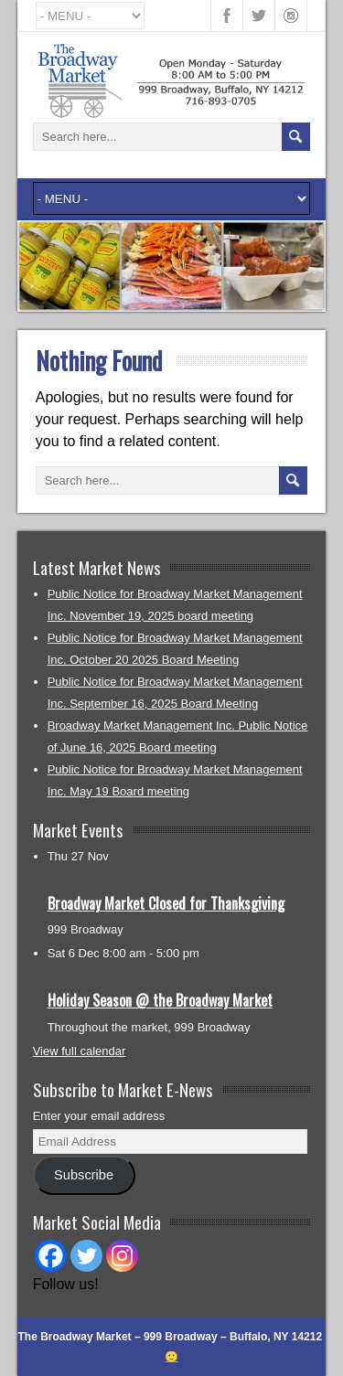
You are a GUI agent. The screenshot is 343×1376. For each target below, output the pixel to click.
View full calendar (79, 1051)
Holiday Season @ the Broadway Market (160, 1000)
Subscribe (83, 1175)
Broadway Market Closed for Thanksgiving (166, 903)
